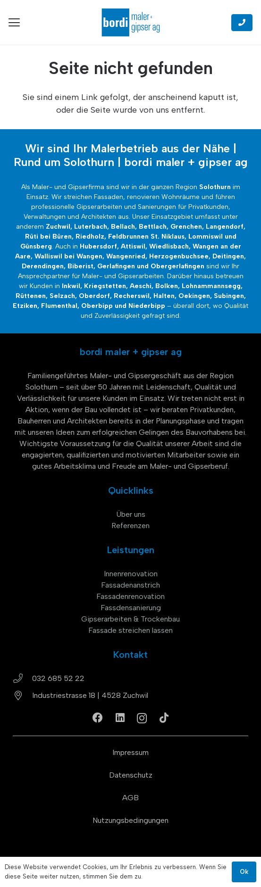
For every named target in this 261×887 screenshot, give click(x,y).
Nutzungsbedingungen (130, 820)
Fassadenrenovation (130, 596)
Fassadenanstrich (130, 584)
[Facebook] (98, 718)
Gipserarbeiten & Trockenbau (130, 618)
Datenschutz (130, 775)
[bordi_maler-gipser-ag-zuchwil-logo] (130, 22)
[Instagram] (142, 718)
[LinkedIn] (120, 718)
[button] (14, 22)
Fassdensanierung (131, 607)
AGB (130, 797)
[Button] (242, 22)
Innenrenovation (131, 573)
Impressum (130, 752)
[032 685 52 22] (22, 678)
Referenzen (130, 525)
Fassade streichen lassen (130, 630)
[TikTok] (164, 718)
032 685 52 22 (58, 678)
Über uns (130, 514)
